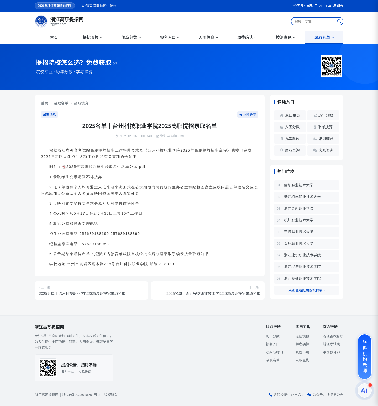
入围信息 (208, 37)
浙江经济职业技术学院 (302, 266)
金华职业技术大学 (298, 185)
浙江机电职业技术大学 (302, 196)
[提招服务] (365, 390)
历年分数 (273, 336)
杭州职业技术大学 (298, 220)
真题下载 (302, 352)
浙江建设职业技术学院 (302, 255)
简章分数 (131, 37)
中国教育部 (331, 352)
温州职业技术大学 (298, 243)
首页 (54, 37)
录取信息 (81, 103)
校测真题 (285, 37)
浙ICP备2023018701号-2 (81, 394)
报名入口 (169, 37)
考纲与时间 (274, 352)
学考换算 (302, 344)
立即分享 (247, 114)
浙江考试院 (331, 344)
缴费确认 (246, 37)
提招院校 (92, 37)
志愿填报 (302, 336)
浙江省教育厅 (333, 336)
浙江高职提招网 (47, 394)
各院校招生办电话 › (288, 394)
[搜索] (339, 21)
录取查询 (302, 360)
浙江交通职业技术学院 (302, 278)
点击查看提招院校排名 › (306, 290)
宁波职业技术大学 (298, 231)
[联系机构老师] (365, 357)
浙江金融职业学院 (298, 208)
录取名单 (324, 37)
